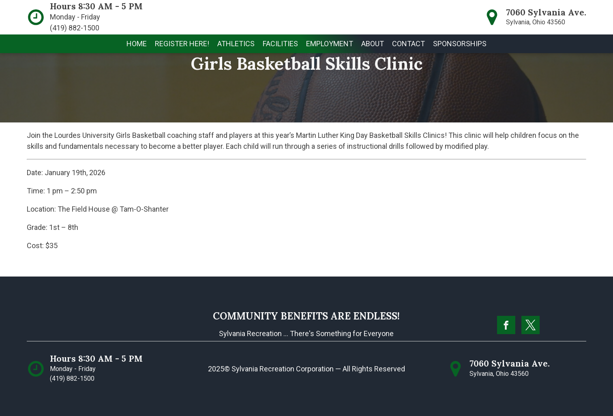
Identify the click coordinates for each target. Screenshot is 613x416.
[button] (182, 43)
